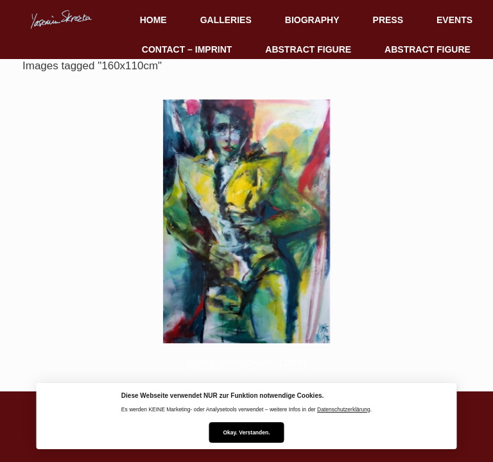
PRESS (388, 20)
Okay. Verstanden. (246, 432)
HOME (153, 20)
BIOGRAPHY (312, 20)
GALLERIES (226, 20)
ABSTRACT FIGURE (308, 49)
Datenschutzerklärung (343, 409)
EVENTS (454, 20)
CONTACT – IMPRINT (187, 49)
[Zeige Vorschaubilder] (247, 363)
